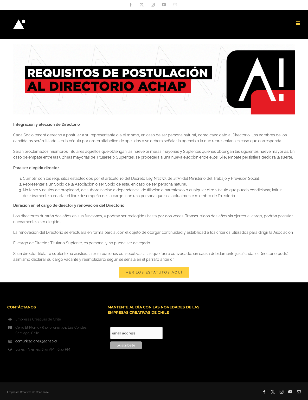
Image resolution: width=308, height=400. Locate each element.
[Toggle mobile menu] (298, 23)
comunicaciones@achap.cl (36, 341)
